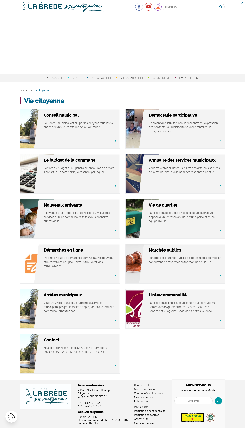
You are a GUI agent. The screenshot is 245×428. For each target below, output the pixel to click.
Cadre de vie (162, 77)
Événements (188, 77)
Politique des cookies (146, 414)
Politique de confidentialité (149, 410)
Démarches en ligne (75, 250)
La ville (77, 77)
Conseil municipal (73, 115)
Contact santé (142, 385)
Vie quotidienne (132, 77)
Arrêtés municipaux (75, 295)
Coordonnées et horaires (148, 393)
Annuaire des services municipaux (182, 163)
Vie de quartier (175, 205)
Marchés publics (177, 250)
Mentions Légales (144, 423)
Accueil (57, 77)
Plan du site (141, 406)
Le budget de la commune (81, 160)
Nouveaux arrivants (75, 205)
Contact (63, 340)
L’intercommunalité (180, 295)
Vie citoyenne (102, 77)
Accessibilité (141, 419)
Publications (141, 401)
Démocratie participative (185, 115)
